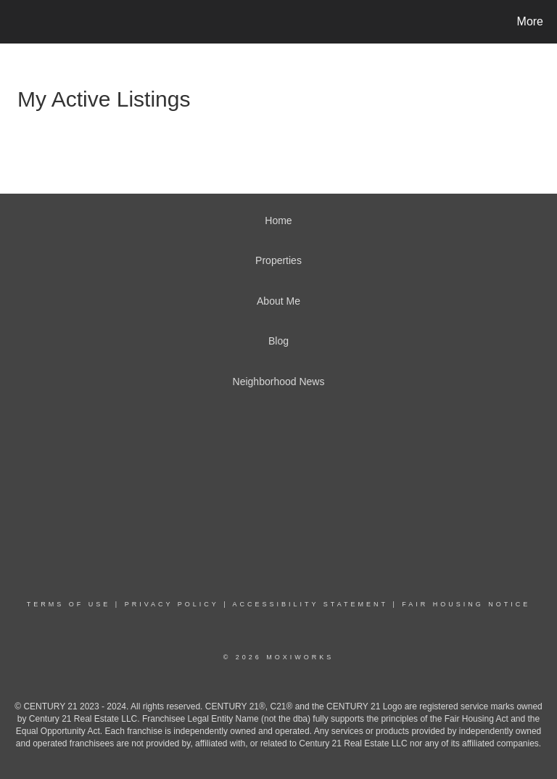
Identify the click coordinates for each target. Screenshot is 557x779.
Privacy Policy (172, 604)
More (530, 21)
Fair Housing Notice (466, 604)
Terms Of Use (69, 604)
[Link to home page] (14, 22)
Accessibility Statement (310, 604)
